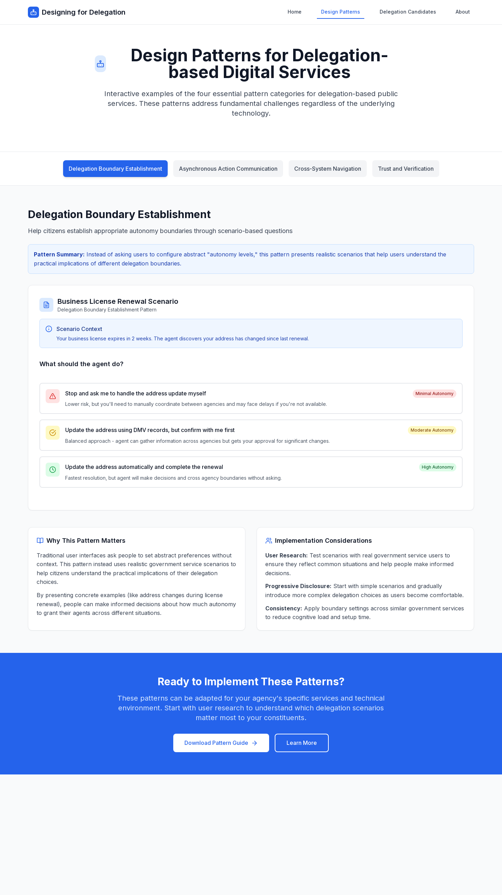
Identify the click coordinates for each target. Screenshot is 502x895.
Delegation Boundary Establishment (115, 168)
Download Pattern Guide (221, 743)
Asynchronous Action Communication (228, 168)
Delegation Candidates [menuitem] (408, 12)
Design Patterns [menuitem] (340, 12)
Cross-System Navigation (327, 168)
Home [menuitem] (295, 12)
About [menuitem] (463, 12)
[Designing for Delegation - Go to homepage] (77, 12)
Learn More (302, 742)
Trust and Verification (406, 168)
